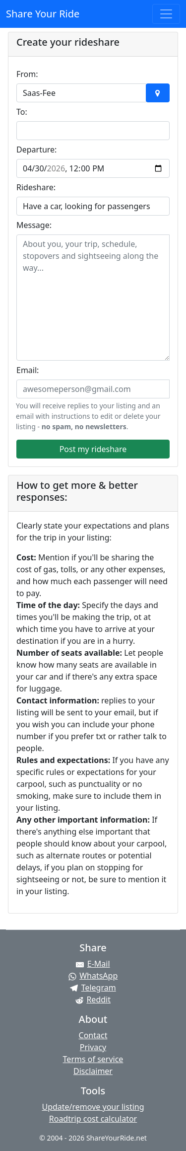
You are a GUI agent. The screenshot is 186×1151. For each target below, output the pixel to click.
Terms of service (93, 1059)
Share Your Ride (42, 13)
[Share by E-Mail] (93, 964)
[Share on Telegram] (93, 988)
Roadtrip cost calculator (93, 1118)
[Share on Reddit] (93, 999)
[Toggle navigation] (166, 14)
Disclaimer (93, 1071)
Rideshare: (36, 187)
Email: (27, 370)
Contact (93, 1035)
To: (21, 111)
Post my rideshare (93, 449)
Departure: (36, 149)
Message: (34, 225)
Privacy (93, 1047)
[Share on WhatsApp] (93, 976)
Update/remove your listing (93, 1106)
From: (27, 74)
